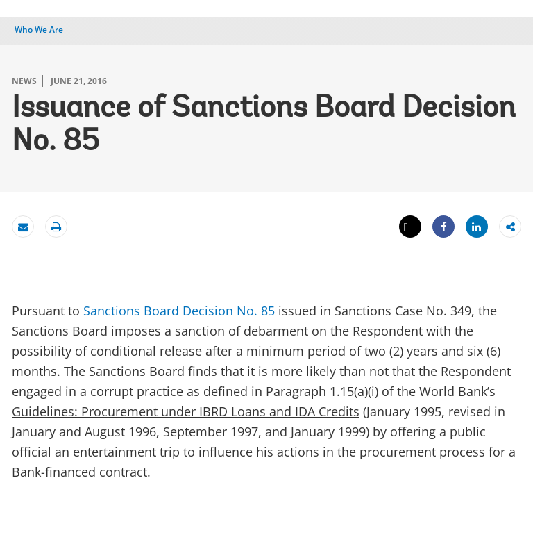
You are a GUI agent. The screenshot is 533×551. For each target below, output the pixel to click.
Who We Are (39, 29)
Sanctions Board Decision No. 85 (179, 310)
